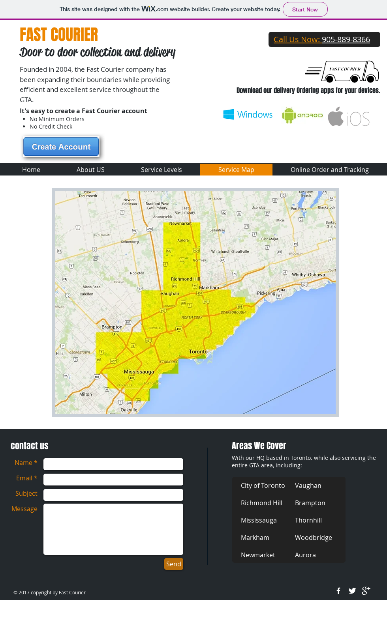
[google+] (366, 590)
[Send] (173, 564)
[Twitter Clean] (352, 590)
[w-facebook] (338, 590)
